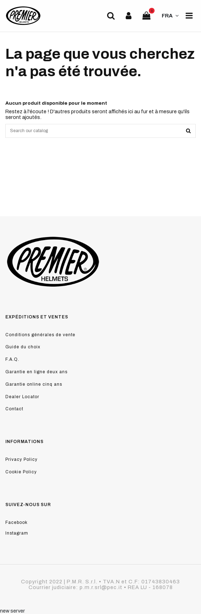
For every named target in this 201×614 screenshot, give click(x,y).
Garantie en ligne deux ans (36, 371)
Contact (14, 408)
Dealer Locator (22, 396)
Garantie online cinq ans (33, 384)
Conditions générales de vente (40, 334)
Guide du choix (22, 346)
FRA (171, 16)
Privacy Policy (21, 459)
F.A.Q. (12, 359)
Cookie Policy (21, 471)
